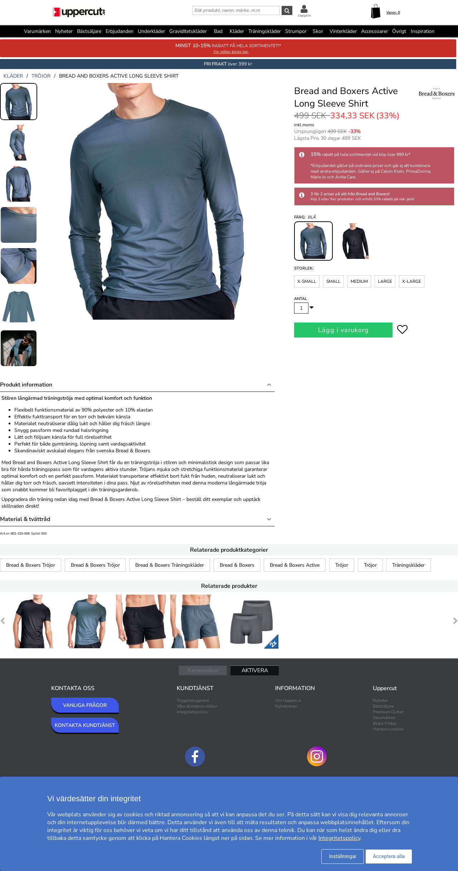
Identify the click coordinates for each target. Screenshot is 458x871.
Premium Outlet (388, 712)
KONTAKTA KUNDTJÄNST (85, 725)
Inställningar (342, 856)
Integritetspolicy (192, 712)
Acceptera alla (389, 856)
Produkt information (26, 385)
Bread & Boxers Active (295, 565)
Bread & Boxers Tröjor (30, 565)
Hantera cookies (388, 729)
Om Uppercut (288, 700)
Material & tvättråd (25, 519)
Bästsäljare (89, 31)
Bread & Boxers (237, 565)
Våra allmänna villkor (197, 706)
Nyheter (64, 31)
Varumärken (37, 31)
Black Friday (384, 723)
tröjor (40, 76)
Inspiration (422, 31)
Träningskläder (408, 565)
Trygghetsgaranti (193, 700)
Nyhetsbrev (286, 706)
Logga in (304, 15)
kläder (13, 76)
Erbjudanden (119, 31)
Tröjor (341, 565)
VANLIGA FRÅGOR (85, 705)
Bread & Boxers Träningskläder (169, 565)
